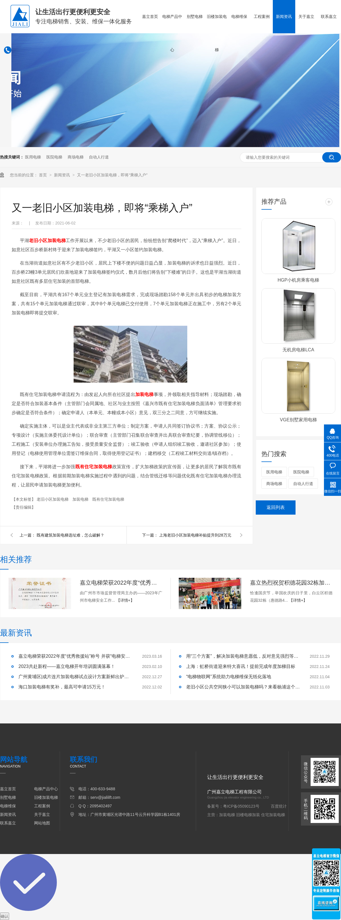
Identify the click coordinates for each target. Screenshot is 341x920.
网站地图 (42, 823)
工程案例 (262, 16)
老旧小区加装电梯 (53, 499)
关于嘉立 (306, 16)
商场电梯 (76, 157)
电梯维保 (239, 16)
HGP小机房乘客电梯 (298, 280)
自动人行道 (99, 157)
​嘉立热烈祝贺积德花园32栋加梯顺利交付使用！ (291, 582)
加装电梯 (81, 499)
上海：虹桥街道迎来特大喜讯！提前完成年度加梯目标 (240, 666)
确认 (5, 916)
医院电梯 (54, 157)
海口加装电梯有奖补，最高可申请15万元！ (61, 686)
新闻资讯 (284, 16)
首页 (43, 175)
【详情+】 (125, 600)
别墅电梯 (195, 16)
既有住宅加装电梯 (108, 499)
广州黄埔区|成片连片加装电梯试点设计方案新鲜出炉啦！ (75, 676)
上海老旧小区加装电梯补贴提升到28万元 (195, 535)
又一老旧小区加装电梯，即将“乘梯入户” (112, 175)
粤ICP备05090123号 (241, 806)
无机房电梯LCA (298, 349)
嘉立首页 (150, 16)
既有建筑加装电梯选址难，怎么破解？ (70, 535)
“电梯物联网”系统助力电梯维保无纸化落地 (228, 676)
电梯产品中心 (172, 33)
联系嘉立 (329, 16)
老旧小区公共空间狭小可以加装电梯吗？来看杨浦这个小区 (243, 686)
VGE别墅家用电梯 (298, 419)
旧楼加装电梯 (217, 33)
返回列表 (276, 507)
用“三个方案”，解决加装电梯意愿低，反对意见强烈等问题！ (243, 656)
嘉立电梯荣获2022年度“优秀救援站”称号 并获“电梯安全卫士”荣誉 (121, 582)
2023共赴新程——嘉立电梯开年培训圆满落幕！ (66, 666)
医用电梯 (33, 157)
